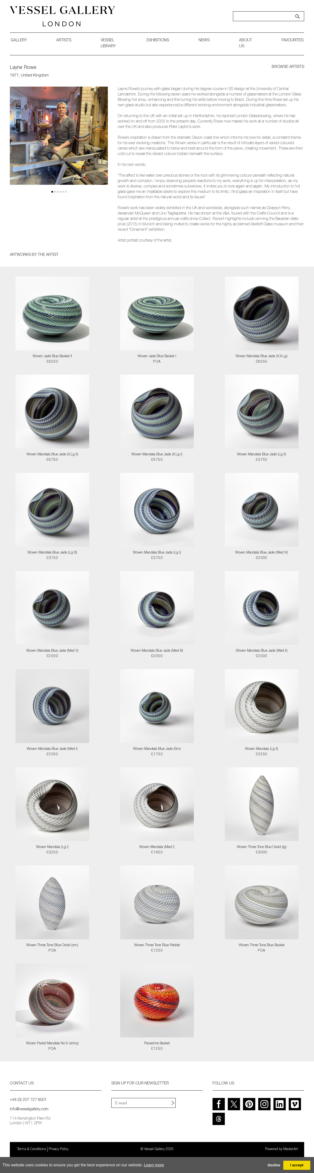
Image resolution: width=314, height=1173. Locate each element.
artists (63, 41)
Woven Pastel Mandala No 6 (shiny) (52, 1043)
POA (157, 362)
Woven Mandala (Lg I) (52, 847)
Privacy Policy (58, 1149)
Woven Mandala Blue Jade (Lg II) (261, 454)
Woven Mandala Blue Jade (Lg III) (52, 553)
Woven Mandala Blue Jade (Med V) (52, 651)
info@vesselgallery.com (29, 1109)
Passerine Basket (157, 1043)
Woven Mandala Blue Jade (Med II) (261, 651)
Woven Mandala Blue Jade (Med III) (157, 651)
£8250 (262, 362)
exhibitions (158, 41)
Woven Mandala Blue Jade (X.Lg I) (156, 454)
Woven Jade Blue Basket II (52, 356)
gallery (19, 41)
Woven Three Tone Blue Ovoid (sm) (52, 945)
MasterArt (290, 1149)
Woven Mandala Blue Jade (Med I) (52, 749)
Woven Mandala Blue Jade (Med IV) (261, 553)
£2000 (262, 558)
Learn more (154, 1165)
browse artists (288, 67)
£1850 (157, 852)
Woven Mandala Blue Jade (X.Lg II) (52, 454)
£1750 (157, 754)
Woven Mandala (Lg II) (261, 749)
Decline (274, 1165)
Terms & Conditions (31, 1149)
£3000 (262, 852)
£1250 (157, 951)
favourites (292, 41)
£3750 (262, 460)
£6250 (52, 362)
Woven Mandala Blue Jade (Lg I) (157, 553)
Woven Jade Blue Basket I (157, 356)
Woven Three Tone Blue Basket (262, 945)
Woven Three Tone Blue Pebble (157, 945)
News (204, 41)
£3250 (262, 754)
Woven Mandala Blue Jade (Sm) (157, 749)
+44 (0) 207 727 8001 (28, 1100)
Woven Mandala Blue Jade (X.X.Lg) (261, 356)
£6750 (52, 460)
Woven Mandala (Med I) (156, 847)
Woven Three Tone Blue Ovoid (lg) (261, 847)
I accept (296, 1165)
